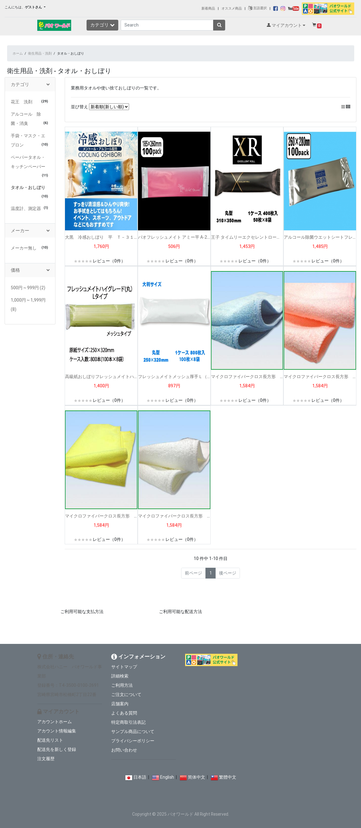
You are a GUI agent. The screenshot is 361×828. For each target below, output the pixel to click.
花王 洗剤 (21, 102)
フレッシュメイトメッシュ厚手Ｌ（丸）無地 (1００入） (194, 376)
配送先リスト (50, 740)
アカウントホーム (54, 721)
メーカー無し (24, 248)
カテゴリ (102, 25)
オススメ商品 (231, 8)
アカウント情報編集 (56, 731)
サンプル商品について (132, 731)
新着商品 (208, 8)
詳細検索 (119, 676)
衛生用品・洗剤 (40, 53)
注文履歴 (46, 758)
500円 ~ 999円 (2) (28, 287)
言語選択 (257, 8)
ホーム (18, 53)
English (167, 777)
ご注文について (126, 694)
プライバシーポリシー (132, 741)
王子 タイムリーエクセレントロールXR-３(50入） (259, 237)
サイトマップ (124, 666)
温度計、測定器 (26, 208)
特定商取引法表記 (128, 722)
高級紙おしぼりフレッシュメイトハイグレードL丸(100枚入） (124, 376)
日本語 (139, 777)
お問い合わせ (124, 750)
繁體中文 (227, 777)
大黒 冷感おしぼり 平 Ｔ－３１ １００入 (110, 237)
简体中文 (196, 777)
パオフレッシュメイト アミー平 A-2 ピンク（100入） (191, 237)
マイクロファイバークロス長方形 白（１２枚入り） (189, 516)
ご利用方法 (122, 685)
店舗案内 (119, 703)
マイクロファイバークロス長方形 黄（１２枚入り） (116, 516)
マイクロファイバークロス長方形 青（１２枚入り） (262, 376)
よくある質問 (124, 713)
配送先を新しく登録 (56, 749)
